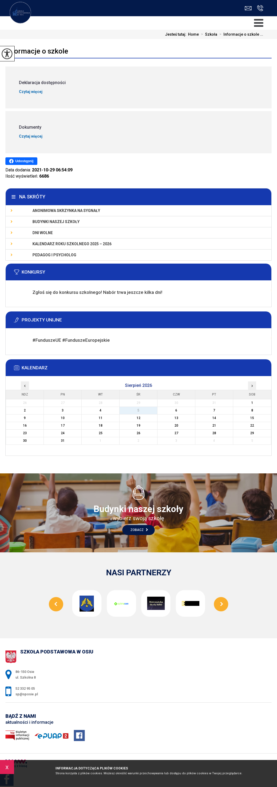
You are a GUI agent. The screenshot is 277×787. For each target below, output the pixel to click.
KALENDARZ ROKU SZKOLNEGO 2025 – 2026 (71, 244)
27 (176, 433)
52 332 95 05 (260, 8)
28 (214, 433)
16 (25, 425)
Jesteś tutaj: (176, 34)
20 (176, 425)
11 (101, 418)
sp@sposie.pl (248, 8)
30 (25, 441)
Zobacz (139, 530)
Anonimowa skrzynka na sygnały (66, 210)
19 (138, 425)
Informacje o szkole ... (240, 34)
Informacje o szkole (36, 51)
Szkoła (208, 34)
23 (25, 433)
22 (252, 425)
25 (101, 433)
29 (252, 433)
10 (63, 418)
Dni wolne (42, 233)
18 (101, 425)
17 (63, 425)
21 (214, 425)
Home (193, 34)
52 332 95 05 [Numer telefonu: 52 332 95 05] (25, 688)
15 (252, 418)
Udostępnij (21, 161)
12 (138, 418)
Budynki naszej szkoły (56, 222)
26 (138, 433)
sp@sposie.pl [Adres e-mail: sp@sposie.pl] (26, 694)
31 (63, 441)
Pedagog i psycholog (54, 255)
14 (214, 418)
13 (176, 418)
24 (63, 433)
